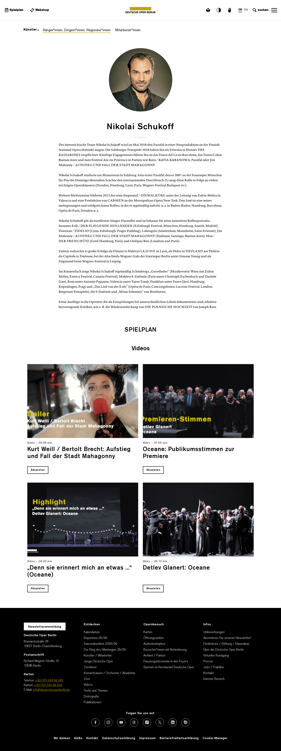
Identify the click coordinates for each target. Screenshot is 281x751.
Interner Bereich (214, 679)
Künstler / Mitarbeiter (98, 655)
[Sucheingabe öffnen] (260, 10)
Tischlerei (90, 667)
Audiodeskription (154, 644)
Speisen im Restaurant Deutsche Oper (168, 667)
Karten (147, 632)
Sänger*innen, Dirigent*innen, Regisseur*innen (76, 30)
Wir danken (62, 738)
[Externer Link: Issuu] (185, 722)
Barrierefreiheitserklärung (179, 738)
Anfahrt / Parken (154, 655)
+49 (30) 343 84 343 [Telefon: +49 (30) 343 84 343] (49, 680)
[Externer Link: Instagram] (108, 722)
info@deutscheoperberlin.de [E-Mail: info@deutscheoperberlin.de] (51, 690)
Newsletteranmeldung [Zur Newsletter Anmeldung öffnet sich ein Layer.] (44, 626)
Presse (208, 661)
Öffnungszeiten (153, 638)
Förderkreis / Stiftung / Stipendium (226, 644)
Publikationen (92, 702)
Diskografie (91, 696)
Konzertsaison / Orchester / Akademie (109, 673)
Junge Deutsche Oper (98, 661)
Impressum (147, 738)
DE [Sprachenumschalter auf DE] (240, 9)
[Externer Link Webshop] (39, 10)
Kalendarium (92, 632)
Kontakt (208, 673)
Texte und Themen (96, 690)
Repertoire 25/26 (95, 638)
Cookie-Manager (215, 738)
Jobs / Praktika (213, 667)
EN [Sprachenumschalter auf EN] (246, 9)
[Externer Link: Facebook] (95, 722)
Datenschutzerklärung (118, 738)
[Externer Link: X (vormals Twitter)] (160, 722)
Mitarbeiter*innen (127, 30)
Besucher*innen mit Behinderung (165, 649)
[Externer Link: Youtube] (121, 722)
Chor (87, 679)
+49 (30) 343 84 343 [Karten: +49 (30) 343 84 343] (48, 685)
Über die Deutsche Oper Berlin (223, 649)
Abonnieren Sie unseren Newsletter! (227, 638)
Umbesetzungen (214, 632)
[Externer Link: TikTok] (147, 722)
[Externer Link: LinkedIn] (173, 722)
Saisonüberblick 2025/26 (100, 644)
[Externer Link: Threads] (134, 722)
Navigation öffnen (274, 10)
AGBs (78, 738)
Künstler (31, 29)
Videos (88, 684)
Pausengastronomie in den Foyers (165, 661)
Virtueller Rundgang (216, 655)
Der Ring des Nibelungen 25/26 (105, 649)
